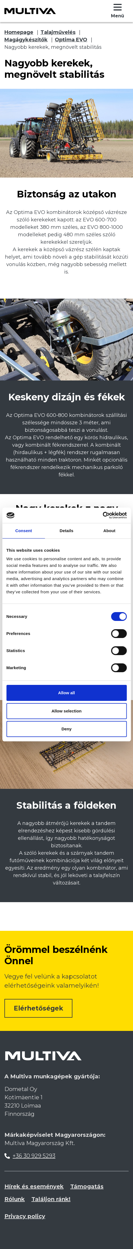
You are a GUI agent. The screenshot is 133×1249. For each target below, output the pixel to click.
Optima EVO (71, 40)
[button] (118, 11)
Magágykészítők (26, 40)
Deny (66, 729)
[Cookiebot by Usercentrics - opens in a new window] (102, 515)
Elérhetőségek (38, 1008)
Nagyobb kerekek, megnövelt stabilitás (53, 47)
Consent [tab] (23, 530)
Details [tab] (67, 530)
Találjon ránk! (50, 1199)
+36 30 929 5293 (34, 1155)
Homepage (18, 32)
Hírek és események (34, 1186)
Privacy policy (24, 1216)
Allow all (66, 692)
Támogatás (87, 1186)
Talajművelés (57, 32)
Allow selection (66, 711)
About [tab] (109, 530)
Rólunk (14, 1199)
